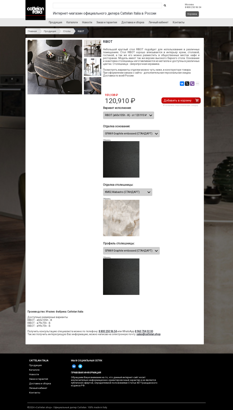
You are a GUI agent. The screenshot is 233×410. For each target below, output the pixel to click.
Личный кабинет (158, 22)
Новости (87, 22)
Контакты (178, 22)
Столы (67, 31)
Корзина (192, 14)
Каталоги (72, 22)
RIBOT (81, 31)
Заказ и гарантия (106, 22)
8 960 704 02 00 (144, 331)
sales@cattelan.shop (149, 334)
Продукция (55, 22)
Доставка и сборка (132, 22)
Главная (32, 31)
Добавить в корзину (177, 100)
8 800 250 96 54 (108, 331)
